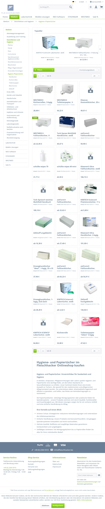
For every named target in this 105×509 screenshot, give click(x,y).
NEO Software (11, 152)
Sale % (8, 165)
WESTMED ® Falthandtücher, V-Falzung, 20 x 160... (83, 54)
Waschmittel (12, 65)
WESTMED (9, 160)
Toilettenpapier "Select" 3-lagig (87, 334)
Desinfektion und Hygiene (13, 41)
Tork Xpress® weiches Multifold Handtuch (43, 201)
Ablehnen (45, 505)
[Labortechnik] (26, 17)
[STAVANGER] (72, 17)
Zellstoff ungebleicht (42, 233)
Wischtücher (13, 86)
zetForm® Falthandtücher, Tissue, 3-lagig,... (64, 267)
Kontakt (31, 464)
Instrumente (12, 54)
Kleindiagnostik (12, 121)
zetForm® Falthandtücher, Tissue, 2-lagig (64, 201)
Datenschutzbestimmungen (87, 482)
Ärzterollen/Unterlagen (15, 71)
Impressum (57, 467)
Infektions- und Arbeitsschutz (12, 108)
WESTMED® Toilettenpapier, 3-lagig (65, 101)
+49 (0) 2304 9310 (9, 468)
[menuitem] (56, 7)
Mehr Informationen (84, 500)
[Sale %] (95, 17)
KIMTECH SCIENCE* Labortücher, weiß (41, 334)
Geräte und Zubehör (14, 95)
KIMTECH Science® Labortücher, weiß (50, 53)
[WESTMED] (85, 17)
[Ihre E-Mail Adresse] (87, 475)
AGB (29, 472)
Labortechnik (10, 143)
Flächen (10, 45)
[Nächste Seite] (38, 76)
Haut (9, 51)
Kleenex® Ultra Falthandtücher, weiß (90, 167)
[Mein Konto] (96, 7)
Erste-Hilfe (11, 92)
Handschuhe (11, 98)
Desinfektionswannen (15, 62)
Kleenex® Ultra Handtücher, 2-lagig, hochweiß (90, 234)
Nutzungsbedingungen (36, 461)
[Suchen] (70, 7)
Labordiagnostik (13, 124)
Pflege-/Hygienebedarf (15, 68)
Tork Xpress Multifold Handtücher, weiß (66, 134)
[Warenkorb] (101, 7)
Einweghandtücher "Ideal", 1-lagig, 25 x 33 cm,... (43, 267)
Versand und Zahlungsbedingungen (36, 468)
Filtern (38, 70)
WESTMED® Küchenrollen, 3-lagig (42, 101)
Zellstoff (11, 89)
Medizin (9, 30)
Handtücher (13, 77)
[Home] (5, 17)
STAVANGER (10, 156)
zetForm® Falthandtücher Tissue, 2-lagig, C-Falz (90, 134)
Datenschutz (57, 464)
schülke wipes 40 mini (66, 166)
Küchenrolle (62, 333)
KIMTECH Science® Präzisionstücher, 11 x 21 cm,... (90, 201)
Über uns (56, 461)
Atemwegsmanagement (15, 33)
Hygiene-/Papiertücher (15, 74)
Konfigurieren (58, 505)
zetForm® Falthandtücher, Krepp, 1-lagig (64, 234)
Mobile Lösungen (12, 147)
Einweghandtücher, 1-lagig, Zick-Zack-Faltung (43, 300)
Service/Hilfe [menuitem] (96, 2)
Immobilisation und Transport (14, 102)
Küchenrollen (13, 80)
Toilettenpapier (14, 83)
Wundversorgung (13, 138)
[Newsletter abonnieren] (99, 475)
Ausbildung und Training (16, 37)
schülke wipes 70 (40, 166)
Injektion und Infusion (15, 112)
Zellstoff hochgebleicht (87, 300)
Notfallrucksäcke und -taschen (15, 128)
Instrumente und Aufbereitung (13, 116)
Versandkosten (49, 490)
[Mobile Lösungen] (42, 17)
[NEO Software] (58, 17)
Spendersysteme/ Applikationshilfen (13, 58)
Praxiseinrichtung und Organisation (15, 133)
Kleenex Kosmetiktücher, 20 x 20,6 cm (90, 101)
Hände (10, 48)
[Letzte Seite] (43, 76)
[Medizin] (14, 17)
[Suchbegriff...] (56, 7)
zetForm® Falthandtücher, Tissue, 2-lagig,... (88, 267)
